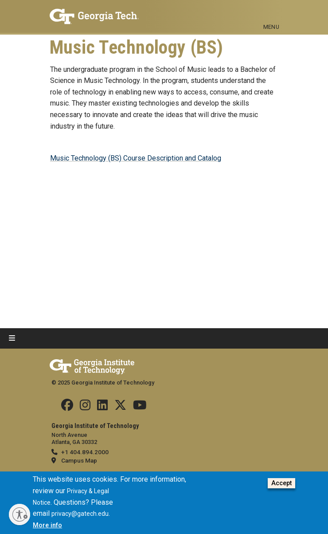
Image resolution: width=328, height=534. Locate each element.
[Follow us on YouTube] (140, 407)
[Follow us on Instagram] (85, 407)
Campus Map (79, 460)
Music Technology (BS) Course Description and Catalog (135, 158)
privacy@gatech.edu (80, 513)
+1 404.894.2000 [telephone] (85, 451)
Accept (281, 483)
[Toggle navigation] (271, 12)
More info (47, 525)
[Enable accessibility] (19, 514)
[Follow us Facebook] (67, 407)
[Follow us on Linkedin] (102, 407)
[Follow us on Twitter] (120, 407)
